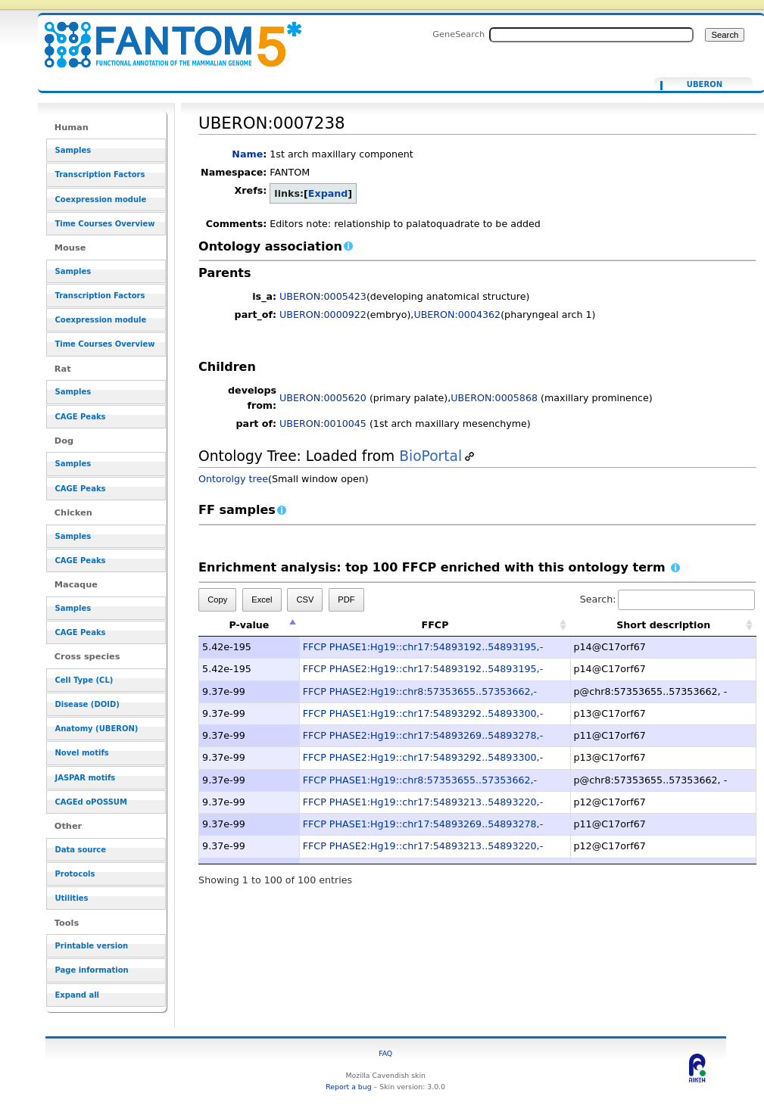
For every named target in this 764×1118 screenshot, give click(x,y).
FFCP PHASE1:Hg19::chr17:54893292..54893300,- (423, 713)
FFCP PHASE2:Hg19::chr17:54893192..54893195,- (423, 668)
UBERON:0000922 (322, 314)
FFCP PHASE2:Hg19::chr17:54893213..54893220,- (423, 846)
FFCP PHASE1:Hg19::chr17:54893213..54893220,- (423, 802)
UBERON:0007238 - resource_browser (163, 36)
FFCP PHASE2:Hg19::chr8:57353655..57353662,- (420, 691)
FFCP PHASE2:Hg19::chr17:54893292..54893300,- (423, 757)
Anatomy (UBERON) (96, 728)
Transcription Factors (100, 174)
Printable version (91, 946)
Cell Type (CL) (84, 680)
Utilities (71, 898)
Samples (73, 150)
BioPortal (430, 456)
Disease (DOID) (87, 704)
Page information (91, 970)
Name (247, 154)
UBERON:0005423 (322, 296)
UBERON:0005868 (494, 397)
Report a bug (348, 1086)
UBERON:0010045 (322, 423)
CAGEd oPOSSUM (90, 802)
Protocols (75, 874)
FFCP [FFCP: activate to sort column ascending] (435, 625)
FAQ (385, 1053)
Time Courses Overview (104, 224)
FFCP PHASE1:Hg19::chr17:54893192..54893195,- (423, 646)
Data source (80, 850)
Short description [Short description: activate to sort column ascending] (663, 625)
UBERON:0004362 (456, 314)
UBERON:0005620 (322, 397)
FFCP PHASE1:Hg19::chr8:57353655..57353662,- (420, 780)
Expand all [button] (77, 995)
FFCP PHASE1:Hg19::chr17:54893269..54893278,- (423, 824)
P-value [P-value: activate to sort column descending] (249, 625)
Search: (668, 599)
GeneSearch (458, 34)
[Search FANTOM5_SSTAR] (591, 34)
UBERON (704, 85)
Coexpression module (100, 199)
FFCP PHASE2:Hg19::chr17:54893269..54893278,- (423, 735)
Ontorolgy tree (233, 478)
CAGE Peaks (80, 417)
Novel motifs (81, 753)
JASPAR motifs (85, 778)
